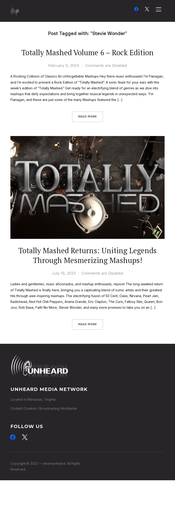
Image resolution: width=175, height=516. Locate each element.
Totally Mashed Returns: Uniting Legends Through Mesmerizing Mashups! (88, 255)
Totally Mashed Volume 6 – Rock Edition (88, 52)
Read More (87, 116)
